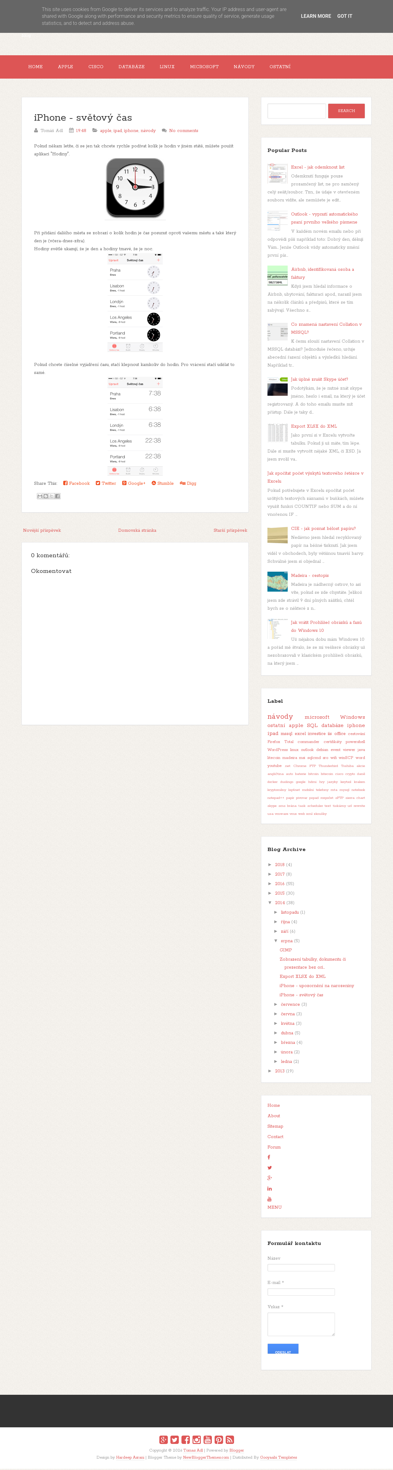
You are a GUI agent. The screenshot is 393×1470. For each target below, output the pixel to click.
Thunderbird (328, 767)
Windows (352, 718)
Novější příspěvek (42, 532)
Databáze (136, 67)
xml (309, 815)
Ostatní (288, 67)
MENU (274, 1208)
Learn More (316, 16)
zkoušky (320, 815)
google (300, 783)
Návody (251, 67)
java (361, 751)
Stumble (163, 485)
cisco (339, 775)
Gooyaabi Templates (278, 1458)
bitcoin (313, 775)
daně (361, 775)
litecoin (273, 759)
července (290, 1006)
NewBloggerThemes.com (206, 1458)
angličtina (275, 775)
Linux (172, 67)
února (287, 1053)
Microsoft (210, 67)
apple (105, 132)
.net (287, 767)
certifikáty (333, 743)
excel (300, 735)
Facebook (76, 485)
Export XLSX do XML (314, 427)
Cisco (98, 67)
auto (289, 775)
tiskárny (339, 807)
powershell (355, 743)
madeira (289, 759)
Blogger (236, 1451)
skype (272, 807)
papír (290, 799)
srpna (287, 942)
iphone (131, 132)
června (288, 1015)
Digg (188, 485)
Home (36, 67)
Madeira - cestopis (310, 577)
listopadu (290, 913)
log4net (294, 791)
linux (294, 751)
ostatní (276, 726)
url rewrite (356, 807)
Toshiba (347, 767)
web (301, 815)
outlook (307, 751)
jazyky (332, 783)
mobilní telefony (315, 791)
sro (325, 759)
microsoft (317, 718)
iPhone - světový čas (83, 119)
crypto (350, 775)
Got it (344, 16)
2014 (280, 904)
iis (330, 735)
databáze (332, 726)
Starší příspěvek (230, 532)
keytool (345, 783)
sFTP (339, 799)
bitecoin (327, 775)
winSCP (346, 759)
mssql (286, 735)
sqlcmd (314, 759)
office (340, 735)
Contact (275, 1138)
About (273, 1117)
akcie (360, 767)
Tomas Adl (193, 1451)
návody (148, 132)
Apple (67, 67)
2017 (280, 875)
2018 (280, 866)
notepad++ (275, 799)
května (287, 1025)
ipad (118, 132)
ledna (286, 1063)
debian (322, 751)
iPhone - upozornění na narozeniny (317, 987)
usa (270, 815)
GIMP (286, 951)
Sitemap (275, 1127)
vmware (281, 815)
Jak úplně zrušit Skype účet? (319, 380)
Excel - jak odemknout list (317, 168)
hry (322, 783)
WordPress (277, 751)
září (284, 932)
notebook (358, 791)
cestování (356, 735)
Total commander (302, 743)
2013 (280, 1072)
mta (334, 791)
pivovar (301, 799)
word (360, 759)
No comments (183, 132)
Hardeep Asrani (130, 1458)
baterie (300, 775)
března (288, 1044)
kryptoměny (276, 791)
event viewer (343, 751)
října (285, 923)
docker (272, 783)
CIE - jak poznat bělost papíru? (323, 529)
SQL (312, 726)
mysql (344, 791)
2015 (280, 894)
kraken (359, 783)
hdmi (312, 783)
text (328, 807)
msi (302, 759)
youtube (274, 767)
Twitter (106, 485)
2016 (280, 885)
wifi (333, 759)
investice (317, 735)
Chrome (299, 767)
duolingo (286, 783)
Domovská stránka (137, 532)
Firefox (273, 743)
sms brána (287, 807)
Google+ (134, 485)
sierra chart (355, 799)
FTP (312, 767)
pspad (314, 799)
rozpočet (327, 799)
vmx (293, 815)
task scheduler (310, 807)
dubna (287, 1034)
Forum (274, 1148)
